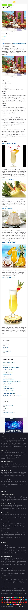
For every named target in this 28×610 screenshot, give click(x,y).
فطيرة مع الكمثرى (6, 408)
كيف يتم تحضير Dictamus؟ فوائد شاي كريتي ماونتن (12, 381)
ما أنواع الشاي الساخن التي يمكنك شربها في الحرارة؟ (12, 395)
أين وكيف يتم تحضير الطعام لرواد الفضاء (8, 568)
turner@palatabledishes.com (20, 43)
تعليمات (3, 39)
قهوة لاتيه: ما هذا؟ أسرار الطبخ (8, 388)
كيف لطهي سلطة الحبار (5, 450)
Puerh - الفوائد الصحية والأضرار (8, 390)
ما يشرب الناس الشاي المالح (6, 586)
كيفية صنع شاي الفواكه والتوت (8, 372)
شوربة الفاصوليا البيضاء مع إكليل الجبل (7, 494)
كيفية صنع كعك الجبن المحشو (8, 405)
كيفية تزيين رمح (5, 347)
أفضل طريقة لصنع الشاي (7, 374)
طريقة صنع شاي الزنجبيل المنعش (8, 362)
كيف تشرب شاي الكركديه (7, 369)
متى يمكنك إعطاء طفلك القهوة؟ (8, 379)
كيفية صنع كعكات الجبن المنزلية (6, 556)
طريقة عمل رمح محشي (7, 351)
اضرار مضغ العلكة (4, 577)
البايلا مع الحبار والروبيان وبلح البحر (7, 436)
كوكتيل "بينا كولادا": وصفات (8, 242)
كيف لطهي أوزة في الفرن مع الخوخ (9, 412)
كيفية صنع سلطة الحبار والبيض (6, 470)
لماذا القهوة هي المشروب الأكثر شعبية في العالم (11, 367)
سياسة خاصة (3, 608)
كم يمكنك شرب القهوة (7, 383)
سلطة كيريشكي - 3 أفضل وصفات (7, 461)
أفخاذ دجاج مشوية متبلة (5, 512)
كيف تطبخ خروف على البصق (6, 521)
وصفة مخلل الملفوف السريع (6, 479)
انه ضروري (4, 36)
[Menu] (2, 2)
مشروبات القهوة (5, 376)
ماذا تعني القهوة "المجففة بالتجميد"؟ (9, 393)
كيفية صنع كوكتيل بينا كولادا (8, 277)
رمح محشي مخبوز (6, 343)
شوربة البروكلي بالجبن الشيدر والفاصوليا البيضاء (9, 503)
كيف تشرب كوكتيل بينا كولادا (9, 143)
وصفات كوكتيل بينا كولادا (8, 179)
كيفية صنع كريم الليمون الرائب (6, 545)
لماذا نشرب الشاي (6, 386)
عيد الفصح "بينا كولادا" (7, 208)
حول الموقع (21, 606)
